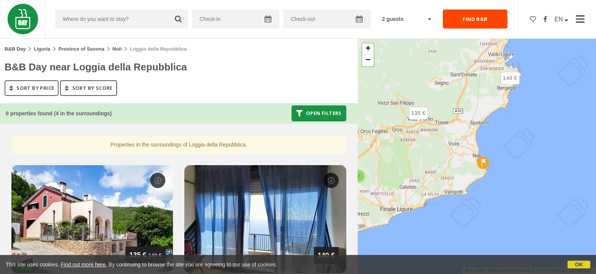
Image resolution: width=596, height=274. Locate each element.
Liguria (42, 49)
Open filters (319, 113)
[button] (418, 119)
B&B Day (15, 49)
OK (579, 264)
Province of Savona (82, 49)
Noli (117, 49)
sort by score (88, 87)
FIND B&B (475, 19)
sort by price (31, 87)
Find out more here (83, 264)
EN (562, 19)
